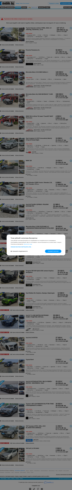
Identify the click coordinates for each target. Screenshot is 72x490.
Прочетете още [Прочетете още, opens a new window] (28, 244)
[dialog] (36, 245)
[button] (36, 247)
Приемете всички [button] (53, 251)
